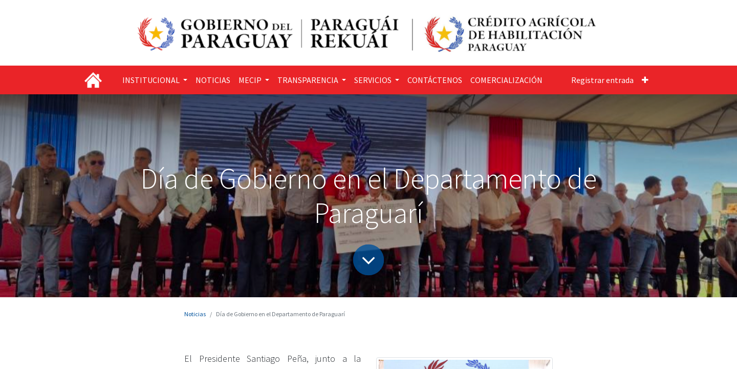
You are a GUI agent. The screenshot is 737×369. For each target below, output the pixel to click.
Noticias (195, 314)
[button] (645, 80)
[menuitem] (212, 80)
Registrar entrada (602, 80)
